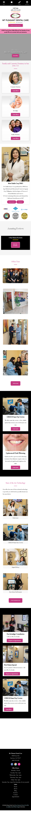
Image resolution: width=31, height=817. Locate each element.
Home (15, 786)
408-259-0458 (15, 10)
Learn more (11, 202)
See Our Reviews (15, 244)
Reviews (15, 792)
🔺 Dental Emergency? (15, 11)
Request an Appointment (15, 640)
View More (15, 383)
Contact (20, 202)
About (15, 788)
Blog (15, 790)
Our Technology (15, 600)
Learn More (15, 55)
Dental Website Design (15, 806)
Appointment (15, 796)
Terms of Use (24, 805)
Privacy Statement (18, 805)
